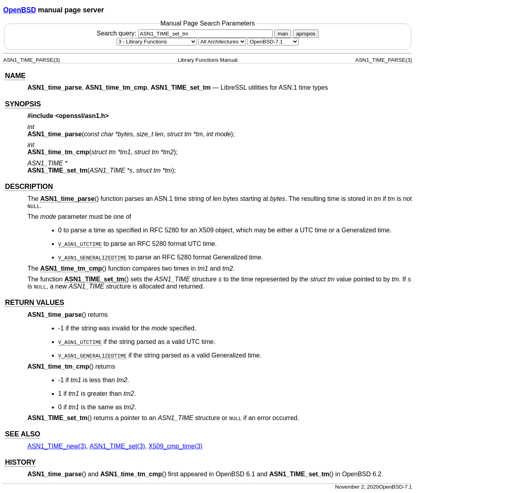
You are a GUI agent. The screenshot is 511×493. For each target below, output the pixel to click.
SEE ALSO (22, 434)
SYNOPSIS (23, 104)
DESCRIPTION (29, 187)
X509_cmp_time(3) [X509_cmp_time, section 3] (175, 446)
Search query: (186, 33)
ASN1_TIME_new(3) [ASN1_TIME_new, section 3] (57, 446)
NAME (15, 76)
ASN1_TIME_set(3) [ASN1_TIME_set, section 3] (117, 446)
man (282, 34)
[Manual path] (273, 41)
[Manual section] (157, 41)
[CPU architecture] (222, 41)
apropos (305, 34)
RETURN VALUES (34, 302)
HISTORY (20, 462)
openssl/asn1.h (82, 115)
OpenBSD (19, 10)
